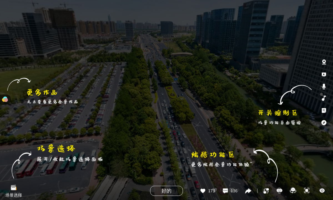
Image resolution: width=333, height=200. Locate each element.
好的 (166, 191)
